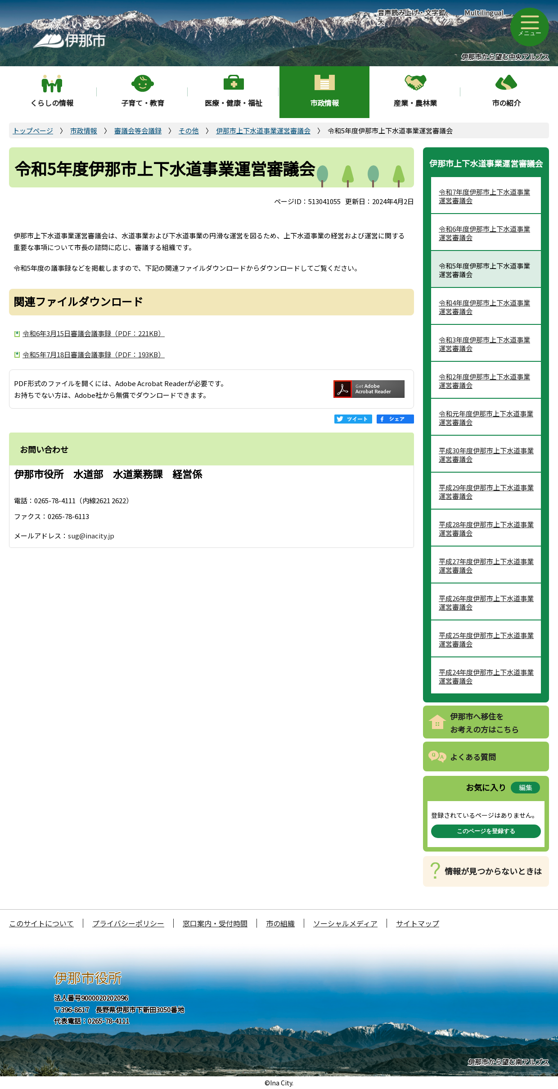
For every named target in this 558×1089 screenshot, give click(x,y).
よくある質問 (473, 756)
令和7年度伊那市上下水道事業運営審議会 (484, 196)
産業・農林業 (415, 102)
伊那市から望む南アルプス (508, 1061)
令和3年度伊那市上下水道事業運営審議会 (484, 344)
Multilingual (484, 12)
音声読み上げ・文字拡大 (411, 17)
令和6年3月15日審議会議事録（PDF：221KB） (93, 333)
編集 (525, 787)
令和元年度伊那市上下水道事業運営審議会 (486, 418)
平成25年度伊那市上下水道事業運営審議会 (486, 639)
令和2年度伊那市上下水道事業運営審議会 (484, 381)
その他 (189, 130)
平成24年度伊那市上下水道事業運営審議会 (486, 676)
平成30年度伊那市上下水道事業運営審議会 (486, 455)
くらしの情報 (51, 102)
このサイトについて (41, 923)
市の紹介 (506, 102)
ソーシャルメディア (345, 923)
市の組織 (280, 923)
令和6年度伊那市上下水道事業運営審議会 (484, 233)
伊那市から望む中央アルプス (505, 56)
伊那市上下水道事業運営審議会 (263, 130)
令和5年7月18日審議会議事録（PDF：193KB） (93, 354)
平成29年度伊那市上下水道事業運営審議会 (486, 492)
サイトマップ (417, 923)
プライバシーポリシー (128, 923)
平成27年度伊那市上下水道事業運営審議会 (486, 565)
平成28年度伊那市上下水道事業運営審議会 (486, 528)
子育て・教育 (142, 102)
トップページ (33, 130)
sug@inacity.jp (91, 535)
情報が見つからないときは (493, 871)
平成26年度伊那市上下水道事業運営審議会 (486, 602)
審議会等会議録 (138, 130)
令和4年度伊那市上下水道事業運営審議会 (484, 307)
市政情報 (324, 102)
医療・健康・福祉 (233, 102)
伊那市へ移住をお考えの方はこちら (484, 723)
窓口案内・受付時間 (215, 923)
